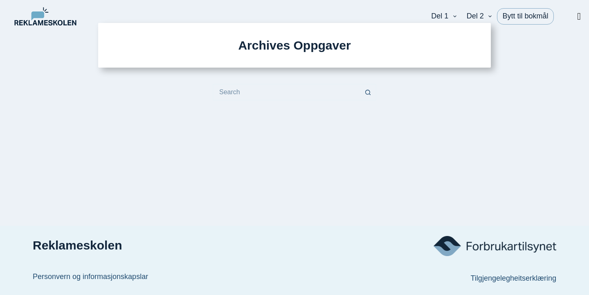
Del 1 (445, 16)
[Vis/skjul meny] (579, 16)
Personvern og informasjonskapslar (90, 276)
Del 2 (481, 16)
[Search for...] (286, 92)
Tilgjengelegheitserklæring (513, 278)
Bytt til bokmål (525, 16)
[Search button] (368, 92)
